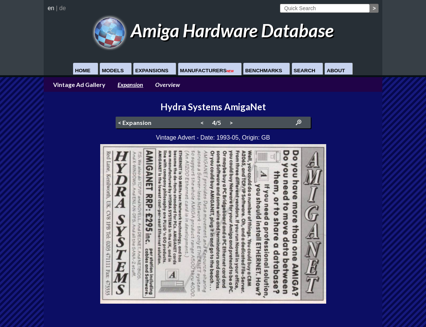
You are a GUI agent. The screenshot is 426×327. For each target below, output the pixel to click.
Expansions (151, 70)
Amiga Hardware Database (213, 30)
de (62, 8)
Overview (167, 84)
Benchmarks (263, 70)
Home (82, 70)
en (50, 8)
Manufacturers (207, 70)
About (336, 70)
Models (113, 70)
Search (304, 70)
